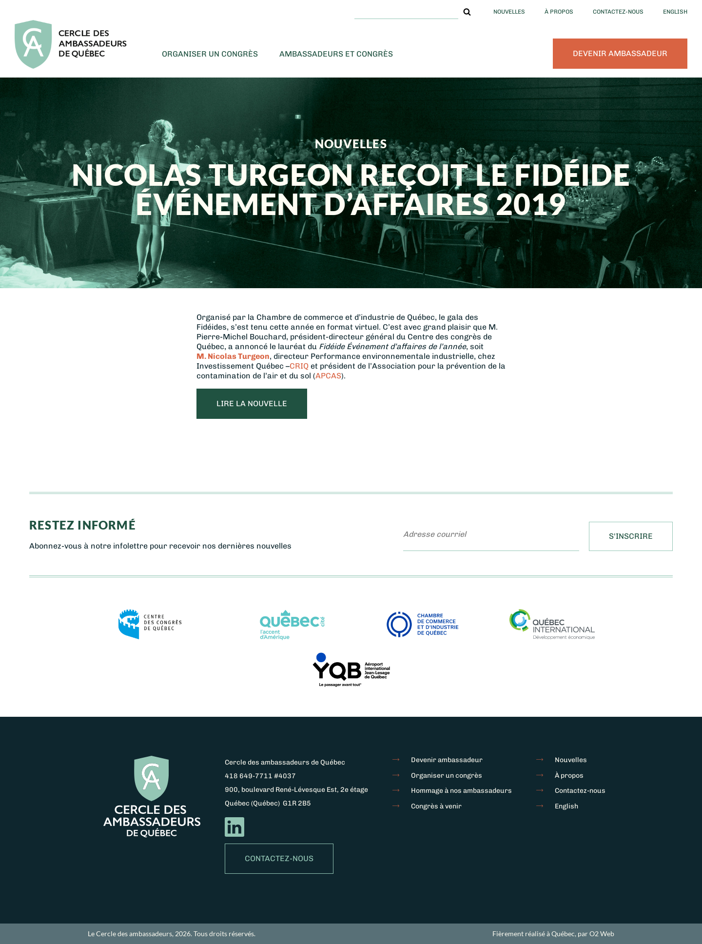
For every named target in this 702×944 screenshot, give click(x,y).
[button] (467, 12)
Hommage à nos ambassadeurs (461, 791)
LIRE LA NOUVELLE (251, 403)
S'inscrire (631, 536)
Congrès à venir (436, 806)
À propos (559, 11)
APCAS (328, 375)
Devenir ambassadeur (620, 53)
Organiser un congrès (210, 54)
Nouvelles (509, 11)
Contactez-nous (618, 11)
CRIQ (300, 366)
